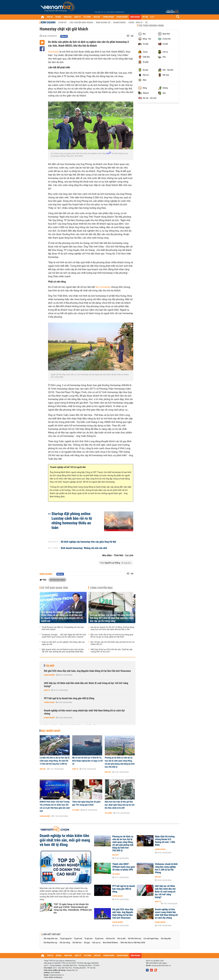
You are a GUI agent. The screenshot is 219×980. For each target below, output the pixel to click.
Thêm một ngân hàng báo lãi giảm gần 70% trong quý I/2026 (86, 803)
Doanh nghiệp (49, 675)
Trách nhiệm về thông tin (53, 977)
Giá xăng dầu (166, 939)
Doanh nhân (119, 22)
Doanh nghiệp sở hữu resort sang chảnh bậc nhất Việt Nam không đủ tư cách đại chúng (84, 712)
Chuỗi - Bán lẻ (135, 22)
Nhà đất (43, 769)
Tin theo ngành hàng (151, 25)
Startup (62, 22)
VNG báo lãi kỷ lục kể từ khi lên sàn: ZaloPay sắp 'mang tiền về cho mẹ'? (111, 650)
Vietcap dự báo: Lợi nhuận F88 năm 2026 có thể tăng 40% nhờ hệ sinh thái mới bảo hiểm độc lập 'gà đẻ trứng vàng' (112, 618)
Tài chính (75, 810)
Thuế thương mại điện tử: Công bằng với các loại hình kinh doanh (63, 628)
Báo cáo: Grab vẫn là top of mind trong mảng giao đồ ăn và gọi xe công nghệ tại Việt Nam (112, 636)
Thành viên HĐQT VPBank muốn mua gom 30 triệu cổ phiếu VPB (123, 867)
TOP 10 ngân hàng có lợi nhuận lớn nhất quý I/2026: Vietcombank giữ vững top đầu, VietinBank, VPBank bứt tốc (73, 908)
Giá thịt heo (76, 943)
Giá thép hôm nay (50, 943)
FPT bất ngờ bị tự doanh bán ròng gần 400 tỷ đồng (69, 698)
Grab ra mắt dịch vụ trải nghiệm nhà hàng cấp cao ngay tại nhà (63, 643)
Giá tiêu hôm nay (134, 939)
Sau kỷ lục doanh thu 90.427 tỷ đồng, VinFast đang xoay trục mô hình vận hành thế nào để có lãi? (112, 628)
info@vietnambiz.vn (56, 975)
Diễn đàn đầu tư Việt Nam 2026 (133, 943)
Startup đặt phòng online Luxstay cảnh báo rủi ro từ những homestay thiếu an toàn (72, 520)
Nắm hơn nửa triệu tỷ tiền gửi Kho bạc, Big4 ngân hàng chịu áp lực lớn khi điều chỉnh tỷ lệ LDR (120, 804)
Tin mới (49, 665)
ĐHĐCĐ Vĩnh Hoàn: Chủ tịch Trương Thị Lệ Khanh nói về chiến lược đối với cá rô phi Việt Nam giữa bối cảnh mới (55, 806)
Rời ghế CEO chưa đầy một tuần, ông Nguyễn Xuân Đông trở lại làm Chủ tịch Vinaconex (87, 671)
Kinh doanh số (103, 22)
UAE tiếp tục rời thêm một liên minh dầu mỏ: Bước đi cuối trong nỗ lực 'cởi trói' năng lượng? (86, 685)
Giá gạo (87, 943)
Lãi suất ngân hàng (151, 939)
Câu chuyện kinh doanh (81, 22)
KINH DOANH (135, 17)
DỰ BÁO (58, 17)
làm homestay (103, 287)
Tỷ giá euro (99, 939)
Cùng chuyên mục (101, 587)
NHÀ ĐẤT (97, 17)
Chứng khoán (49, 702)
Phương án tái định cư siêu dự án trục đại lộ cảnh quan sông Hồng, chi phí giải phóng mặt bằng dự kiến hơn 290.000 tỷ (120, 762)
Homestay (53, 51)
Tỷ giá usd (78, 939)
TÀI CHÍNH (87, 17)
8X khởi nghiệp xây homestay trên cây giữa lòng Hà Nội (88, 542)
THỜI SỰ (50, 17)
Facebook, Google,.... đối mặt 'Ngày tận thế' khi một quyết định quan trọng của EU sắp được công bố (64, 636)
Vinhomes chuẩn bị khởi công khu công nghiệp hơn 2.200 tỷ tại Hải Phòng (166, 868)
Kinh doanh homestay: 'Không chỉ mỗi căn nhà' (84, 548)
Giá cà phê (121, 939)
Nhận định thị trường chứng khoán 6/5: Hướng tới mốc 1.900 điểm (165, 840)
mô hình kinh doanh (57, 579)
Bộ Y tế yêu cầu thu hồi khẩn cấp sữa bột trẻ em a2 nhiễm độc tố (112, 643)
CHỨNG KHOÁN (108, 17)
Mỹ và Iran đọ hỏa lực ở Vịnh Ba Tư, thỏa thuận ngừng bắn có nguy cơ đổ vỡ (87, 760)
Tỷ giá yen (88, 939)
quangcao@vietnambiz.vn (161, 965)
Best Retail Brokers (110, 943)
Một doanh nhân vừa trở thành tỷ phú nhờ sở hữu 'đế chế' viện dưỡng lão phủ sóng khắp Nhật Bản (63, 650)
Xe (146, 22)
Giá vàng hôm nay (51, 939)
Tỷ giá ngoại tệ (66, 939)
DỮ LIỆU (145, 17)
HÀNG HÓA (68, 17)
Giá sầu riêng (65, 943)
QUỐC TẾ (77, 17)
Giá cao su (96, 943)
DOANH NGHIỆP (122, 17)
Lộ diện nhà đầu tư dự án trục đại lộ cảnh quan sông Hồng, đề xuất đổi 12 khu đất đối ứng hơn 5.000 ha (54, 760)
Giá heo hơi (110, 939)
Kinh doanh (48, 22)
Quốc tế (47, 690)
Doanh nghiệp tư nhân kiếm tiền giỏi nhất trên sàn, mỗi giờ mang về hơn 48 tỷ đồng (65, 840)
